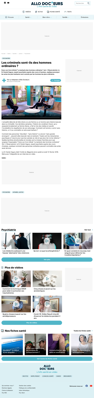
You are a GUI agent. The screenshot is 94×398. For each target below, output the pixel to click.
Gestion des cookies (25, 385)
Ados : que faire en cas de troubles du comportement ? (35, 350)
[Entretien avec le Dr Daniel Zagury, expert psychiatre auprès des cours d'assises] (31, 102)
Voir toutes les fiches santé (47, 359)
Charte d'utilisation (7, 390)
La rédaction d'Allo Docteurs (19, 80)
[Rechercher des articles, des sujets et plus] (82, 3)
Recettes (25, 376)
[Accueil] (47, 369)
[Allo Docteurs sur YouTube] (8, 3)
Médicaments (67, 376)
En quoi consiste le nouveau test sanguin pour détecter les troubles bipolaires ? (77, 253)
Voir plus (47, 259)
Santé (27, 17)
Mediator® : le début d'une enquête (11, 351)
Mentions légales (7, 388)
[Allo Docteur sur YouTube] (91, 385)
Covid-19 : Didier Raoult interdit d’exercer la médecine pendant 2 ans (47, 316)
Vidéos (28, 12)
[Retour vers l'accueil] (47, 4)
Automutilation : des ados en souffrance (57, 351)
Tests (69, 12)
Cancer (58, 376)
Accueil (3, 53)
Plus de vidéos (14, 267)
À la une (9, 17)
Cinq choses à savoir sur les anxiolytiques (45, 290)
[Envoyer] (88, 3)
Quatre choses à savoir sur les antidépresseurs (14, 315)
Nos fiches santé (15, 330)
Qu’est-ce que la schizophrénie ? (47, 251)
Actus (40, 12)
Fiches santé (55, 12)
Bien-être (46, 17)
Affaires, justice (18, 192)
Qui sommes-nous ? (8, 385)
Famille (64, 17)
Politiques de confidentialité (27, 388)
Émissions (84, 17)
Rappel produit (35, 376)
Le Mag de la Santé (48, 376)
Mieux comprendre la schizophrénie (81, 351)
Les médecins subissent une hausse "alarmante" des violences (16, 252)
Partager (55, 80)
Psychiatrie (27, 53)
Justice (20, 53)
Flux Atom (22, 393)
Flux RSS (4, 393)
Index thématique (24, 390)
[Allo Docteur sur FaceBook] (5, 3)
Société (15, 53)
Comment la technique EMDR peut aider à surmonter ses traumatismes (14, 291)
